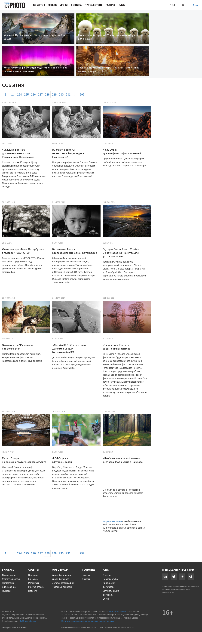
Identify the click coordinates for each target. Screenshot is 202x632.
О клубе (107, 575)
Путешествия (94, 5)
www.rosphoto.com (181, 590)
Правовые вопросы (62, 587)
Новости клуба (110, 579)
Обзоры (86, 579)
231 (68, 94)
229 (54, 94)
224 (19, 94)
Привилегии (109, 583)
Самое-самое (9, 575)
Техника (76, 5)
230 (61, 94)
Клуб (122, 5)
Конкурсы (57, 143)
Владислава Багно (112, 521)
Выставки (7, 143)
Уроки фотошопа (60, 579)
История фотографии (63, 583)
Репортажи (8, 452)
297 (82, 94)
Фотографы (108, 587)
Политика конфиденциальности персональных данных (87, 621)
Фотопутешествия (11, 579)
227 (40, 94)
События (39, 5)
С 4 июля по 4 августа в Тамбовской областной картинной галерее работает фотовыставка (123, 493)
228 (47, 94)
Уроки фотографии (61, 575)
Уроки (64, 5)
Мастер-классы (36, 587)
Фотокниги (108, 595)
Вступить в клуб (111, 591)
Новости (32, 591)
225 (26, 94)
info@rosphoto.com (27, 621)
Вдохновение (9, 587)
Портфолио (8, 583)
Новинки (86, 575)
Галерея (111, 5)
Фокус (52, 5)
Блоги (106, 599)
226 (33, 94)
